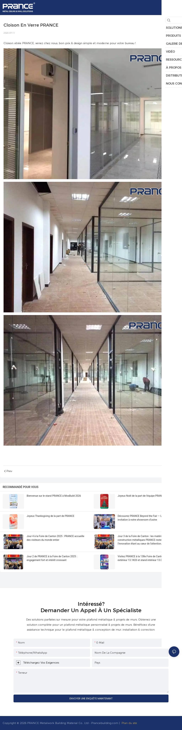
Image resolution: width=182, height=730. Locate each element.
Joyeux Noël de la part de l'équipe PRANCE (141, 495)
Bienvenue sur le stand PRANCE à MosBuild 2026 (54, 495)
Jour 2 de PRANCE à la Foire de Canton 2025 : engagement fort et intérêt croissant (52, 558)
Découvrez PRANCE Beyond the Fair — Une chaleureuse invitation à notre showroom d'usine (148, 518)
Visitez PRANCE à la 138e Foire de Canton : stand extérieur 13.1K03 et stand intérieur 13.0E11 (145, 558)
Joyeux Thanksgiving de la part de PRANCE (50, 516)
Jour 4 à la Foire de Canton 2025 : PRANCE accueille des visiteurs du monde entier (55, 538)
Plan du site (129, 723)
